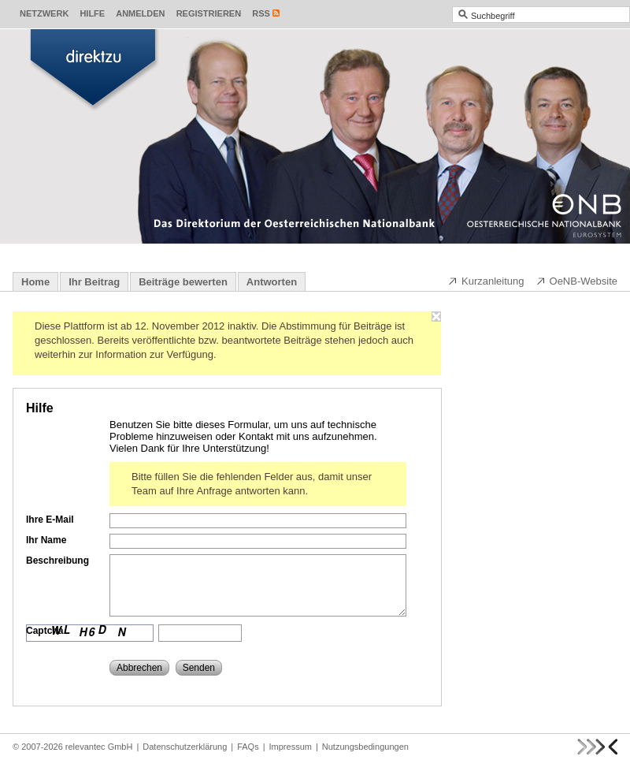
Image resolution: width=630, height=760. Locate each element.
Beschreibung (57, 560)
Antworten (271, 282)
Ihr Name (46, 540)
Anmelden (140, 13)
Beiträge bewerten (183, 282)
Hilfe (92, 13)
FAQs (248, 746)
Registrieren (209, 13)
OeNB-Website (576, 280)
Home (35, 282)
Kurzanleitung (485, 280)
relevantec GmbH (99, 746)
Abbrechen (139, 667)
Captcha (44, 630)
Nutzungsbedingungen (365, 746)
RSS (261, 13)
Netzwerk (44, 13)
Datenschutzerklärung (185, 746)
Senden (199, 667)
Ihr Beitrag (94, 282)
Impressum (290, 746)
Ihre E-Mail (50, 519)
